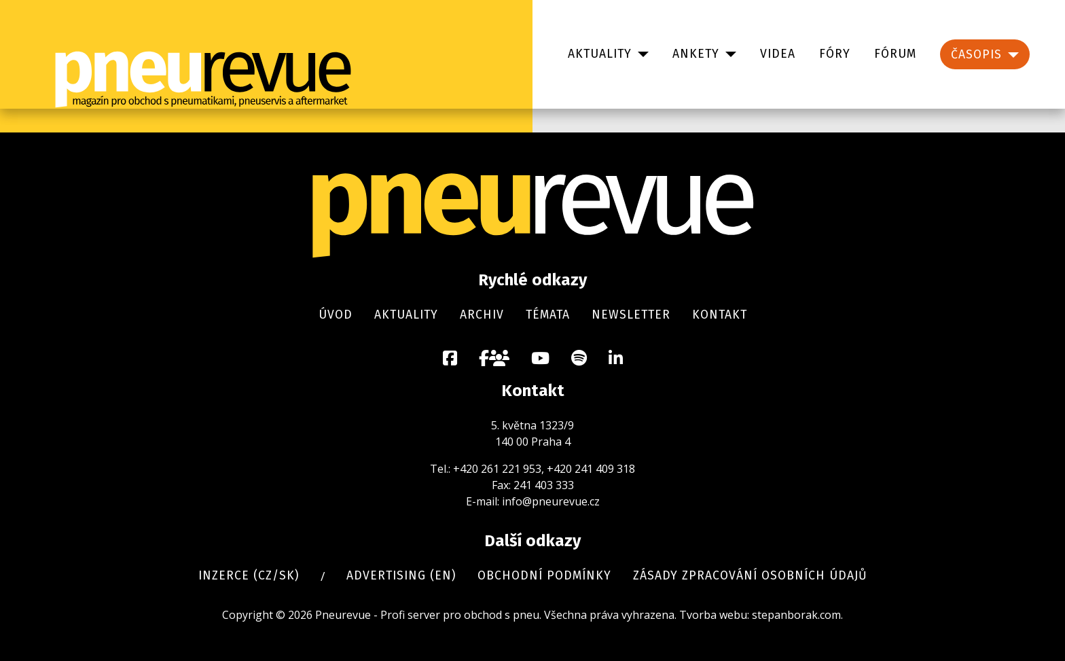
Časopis (976, 55)
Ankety (695, 54)
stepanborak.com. (797, 614)
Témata (548, 315)
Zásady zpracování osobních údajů (750, 576)
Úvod (336, 315)
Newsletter (631, 315)
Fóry (834, 54)
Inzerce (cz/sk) (248, 576)
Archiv (482, 315)
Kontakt (719, 315)
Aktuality (600, 54)
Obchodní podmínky (544, 576)
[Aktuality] (640, 54)
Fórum (895, 54)
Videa (777, 54)
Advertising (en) (401, 576)
